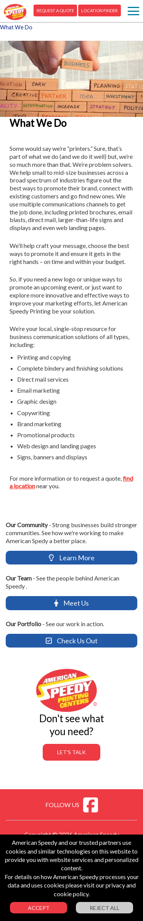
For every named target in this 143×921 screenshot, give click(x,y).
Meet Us (71, 603)
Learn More (72, 557)
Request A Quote (55, 10)
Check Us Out (72, 640)
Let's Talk (71, 752)
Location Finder (99, 10)
